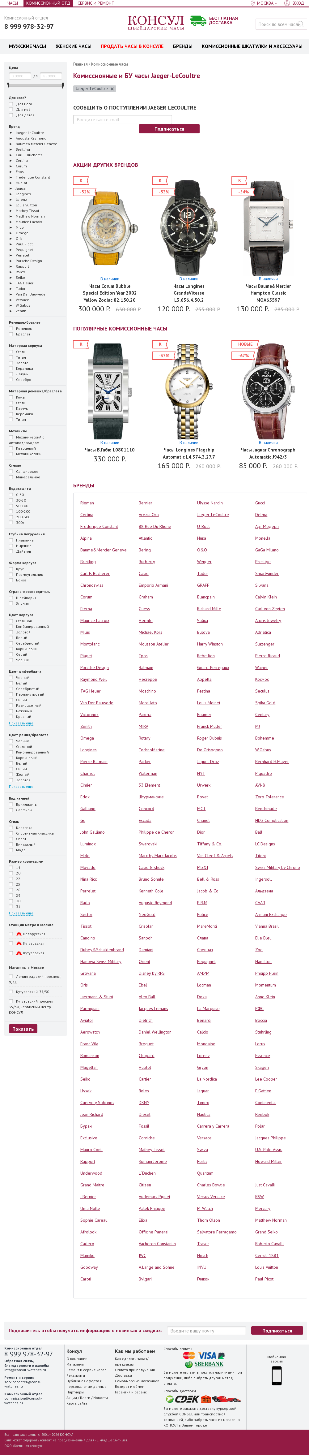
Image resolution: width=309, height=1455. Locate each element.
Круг (16, 568)
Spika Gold (265, 703)
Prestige (263, 561)
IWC (142, 1255)
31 (14, 906)
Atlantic (145, 538)
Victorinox (89, 714)
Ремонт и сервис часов (86, 1369)
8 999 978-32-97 (29, 26)
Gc (82, 820)
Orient (144, 961)
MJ (257, 726)
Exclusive (88, 1138)
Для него (20, 103)
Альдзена (264, 891)
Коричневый (23, 648)
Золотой (20, 631)
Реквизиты (75, 1375)
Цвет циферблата (25, 671)
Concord (146, 808)
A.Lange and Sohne (157, 1267)
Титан (17, 357)
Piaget (86, 655)
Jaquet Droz (208, 761)
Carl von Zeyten (270, 608)
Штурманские (151, 797)
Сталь (17, 351)
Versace (204, 1138)
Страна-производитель (29, 591)
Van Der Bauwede (96, 703)
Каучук (18, 408)
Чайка (202, 620)
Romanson (89, 1055)
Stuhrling (263, 1032)
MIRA (143, 726)
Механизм (18, 431)
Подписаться (169, 129)
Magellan (89, 1067)
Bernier (145, 503)
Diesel (144, 1114)
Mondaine (206, 1044)
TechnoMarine (152, 750)
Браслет (19, 333)
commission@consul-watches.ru (23, 1400)
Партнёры (75, 1392)
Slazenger (264, 644)
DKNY (144, 1102)
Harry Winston (210, 644)
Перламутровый (26, 694)
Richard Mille (209, 608)
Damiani (146, 949)
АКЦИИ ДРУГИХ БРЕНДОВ (105, 164)
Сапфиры (20, 809)
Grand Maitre (92, 1185)
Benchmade (266, 808)
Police (202, 914)
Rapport (87, 1161)
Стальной (20, 620)
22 (14, 878)
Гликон (203, 1279)
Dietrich (146, 1020)
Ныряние (20, 545)
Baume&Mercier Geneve (103, 550)
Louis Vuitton (266, 1267)
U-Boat (203, 526)
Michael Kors (150, 632)
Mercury (262, 1208)
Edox (85, 797)
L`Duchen (147, 1173)
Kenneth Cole (151, 891)
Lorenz (203, 1055)
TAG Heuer (90, 691)
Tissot (85, 926)
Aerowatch (90, 1032)
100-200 (19, 511)
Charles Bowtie (211, 1185)
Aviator (86, 1020)
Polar (260, 1126)
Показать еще (21, 723)
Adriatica (263, 632)
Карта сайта (76, 1403)
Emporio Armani (153, 585)
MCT (201, 808)
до (35, 75)
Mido (85, 855)
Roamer (204, 714)
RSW (259, 1196)
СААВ (260, 902)
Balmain (146, 667)
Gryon (202, 1067)
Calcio (202, 1032)
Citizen (145, 1185)
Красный (20, 716)
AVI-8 (260, 785)
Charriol (87, 773)
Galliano (87, 808)
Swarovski (148, 844)
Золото (18, 362)
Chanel (203, 820)
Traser (203, 1243)
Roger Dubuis (209, 738)
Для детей (22, 114)
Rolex (144, 1091)
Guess (144, 608)
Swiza (202, 1149)
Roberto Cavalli (269, 1243)
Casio (144, 573)
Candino (87, 938)
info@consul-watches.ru (25, 1369)
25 (14, 884)
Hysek (85, 1091)
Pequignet (206, 961)
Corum (86, 597)
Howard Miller (268, 1161)
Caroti (85, 1279)
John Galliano (92, 832)
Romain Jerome (153, 1161)
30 (14, 900)
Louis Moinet (208, 703)
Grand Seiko (266, 1232)
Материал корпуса (25, 345)
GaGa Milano (267, 550)
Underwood (91, 1173)
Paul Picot (264, 1279)
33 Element (149, 785)
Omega (87, 738)
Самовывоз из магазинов (137, 1381)
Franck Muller (209, 726)
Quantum (205, 1173)
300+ (17, 522)
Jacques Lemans (153, 1008)
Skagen (262, 1067)
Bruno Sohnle (151, 879)
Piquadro (263, 773)
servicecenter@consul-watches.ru (24, 1383)
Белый (18, 637)
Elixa (143, 1220)
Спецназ (205, 949)
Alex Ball (147, 997)
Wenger (204, 561)
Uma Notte (90, 1208)
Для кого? (17, 97)
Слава (202, 938)
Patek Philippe (152, 1208)
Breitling (88, 561)
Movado (87, 867)
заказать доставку (199, 1408)
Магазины (75, 1364)
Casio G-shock (151, 867)
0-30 (16, 494)
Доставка (123, 1375)
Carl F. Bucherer (95, 573)
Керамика (21, 368)
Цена (13, 67)
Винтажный (22, 844)
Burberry (147, 561)
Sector (86, 914)
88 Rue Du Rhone (155, 526)
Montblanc (89, 644)
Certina (86, 514)
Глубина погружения (27, 534)
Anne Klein (265, 997)
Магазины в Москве (26, 967)
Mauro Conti (91, 1149)
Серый (18, 654)
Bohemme (264, 738)
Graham (146, 597)
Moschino (147, 691)
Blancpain (206, 597)
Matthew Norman (271, 1220)
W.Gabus (263, 750)
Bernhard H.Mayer (272, 761)
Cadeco (87, 1243)
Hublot (145, 1067)
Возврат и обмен (129, 1386)
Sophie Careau (94, 1220)
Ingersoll (263, 879)
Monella (262, 538)
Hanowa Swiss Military (100, 961)
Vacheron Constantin (157, 1243)
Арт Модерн (267, 526)
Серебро (20, 379)
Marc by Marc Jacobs (158, 855)
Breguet (146, 1044)
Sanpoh (146, 938)
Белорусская (27, 933)
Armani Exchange (271, 914)
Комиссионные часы (109, 64)
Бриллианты (23, 804)
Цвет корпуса (21, 614)
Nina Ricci (89, 879)
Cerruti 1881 (267, 1255)
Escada (145, 820)
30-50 (17, 500)
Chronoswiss (91, 585)
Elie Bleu (263, 938)
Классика (20, 827)
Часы (12, 3)
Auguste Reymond (155, 902)
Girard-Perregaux (213, 667)
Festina (203, 691)
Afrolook (88, 1232)
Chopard (146, 1055)
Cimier (86, 785)
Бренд (14, 126)
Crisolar (146, 926)
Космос (262, 679)
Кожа (17, 397)
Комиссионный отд (48, 3)
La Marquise (208, 1008)
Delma (261, 514)
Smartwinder (267, 573)
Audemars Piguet (154, 1196)
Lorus (260, 1044)
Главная (80, 64)
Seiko (85, 1079)
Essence (262, 1055)
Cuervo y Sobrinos (97, 1102)
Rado (85, 902)
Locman (204, 985)
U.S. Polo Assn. (268, 1149)
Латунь (18, 373)
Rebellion (206, 655)
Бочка (17, 579)
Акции (71, 1397)
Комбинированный (29, 626)
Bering (145, 550)
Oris (84, 985)
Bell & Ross (208, 879)
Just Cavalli (265, 1185)
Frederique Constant (99, 526)
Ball (258, 832)
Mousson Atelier (154, 644)
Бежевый (20, 710)
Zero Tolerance (269, 797)
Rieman (87, 503)
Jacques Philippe (270, 1138)
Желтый (19, 774)
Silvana (262, 585)
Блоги (85, 1397)
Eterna (86, 608)
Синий (18, 699)
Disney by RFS (152, 973)
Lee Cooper (266, 1079)
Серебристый (24, 643)
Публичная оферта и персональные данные (86, 1384)
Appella (204, 679)
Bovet (202, 797)
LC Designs (265, 844)
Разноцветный (25, 705)
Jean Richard (91, 1114)
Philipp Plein (266, 973)
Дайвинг (20, 551)
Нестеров (148, 679)
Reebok (262, 1114)
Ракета (145, 714)
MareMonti (207, 926)
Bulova (203, 632)
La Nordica (207, 1079)
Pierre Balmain (94, 761)
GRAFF (203, 585)
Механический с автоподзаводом (26, 439)
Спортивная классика (31, 833)
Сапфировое (23, 471)
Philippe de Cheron (157, 832)
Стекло (15, 465)
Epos (143, 655)
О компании (76, 1358)
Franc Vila (89, 1044)
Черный (19, 659)
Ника (201, 538)
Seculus (262, 691)
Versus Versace (211, 1196)
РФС (259, 1008)
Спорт (17, 838)
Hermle (146, 620)
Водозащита (20, 488)
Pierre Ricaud (267, 655)
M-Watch (205, 1208)
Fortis (202, 1161)
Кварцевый (22, 448)
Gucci (260, 503)
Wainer (261, 667)
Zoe (259, 949)
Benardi (204, 1020)
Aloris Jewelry (268, 620)
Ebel (143, 985)
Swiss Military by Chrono (277, 867)
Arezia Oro (149, 514)
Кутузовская (26, 943)
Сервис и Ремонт (96, 3)
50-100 (18, 505)
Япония (19, 603)
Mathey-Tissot (152, 1149)
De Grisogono (210, 750)
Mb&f (202, 867)
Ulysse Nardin (210, 503)
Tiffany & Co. (209, 844)
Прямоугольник (26, 574)
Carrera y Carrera (213, 1126)
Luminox (88, 844)
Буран (86, 1126)
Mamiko (87, 1255)
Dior (201, 832)
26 (14, 889)
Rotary (144, 738)
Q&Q (202, 550)
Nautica (203, 1114)
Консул (156, 23)
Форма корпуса (22, 562)
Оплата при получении (135, 1369)
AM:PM (203, 973)
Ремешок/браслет (25, 322)
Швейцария (22, 597)
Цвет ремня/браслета (29, 734)
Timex (203, 1102)
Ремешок (20, 328)
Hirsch (202, 1255)
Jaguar (203, 1091)
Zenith (86, 726)
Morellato (148, 703)
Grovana (88, 973)
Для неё (20, 109)
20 (14, 872)
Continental (265, 1102)
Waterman (148, 773)
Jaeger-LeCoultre (95, 88)
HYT (201, 773)
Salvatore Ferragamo (217, 1232)
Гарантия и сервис (131, 1392)
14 (14, 867)
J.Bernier (88, 1196)
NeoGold (147, 914)
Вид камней (19, 798)
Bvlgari (145, 1279)
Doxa (202, 997)
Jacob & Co (207, 891)
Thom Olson (208, 1220)
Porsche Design (94, 667)
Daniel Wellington (155, 1032)
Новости (100, 1397)
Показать (23, 1029)
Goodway (89, 1267)
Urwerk (203, 785)
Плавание (21, 540)
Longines (88, 750)
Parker (145, 761)
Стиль (14, 821)
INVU (201, 1267)
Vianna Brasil (267, 926)
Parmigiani (89, 1008)
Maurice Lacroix (94, 620)
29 (14, 895)
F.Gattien (263, 1091)
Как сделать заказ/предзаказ (131, 1361)
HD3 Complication (271, 820)
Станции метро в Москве (31, 924)
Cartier (145, 1079)
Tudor (202, 573)
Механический (25, 453)
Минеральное (24, 476)
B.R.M (202, 902)
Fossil (144, 1126)
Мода (17, 849)
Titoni (260, 855)
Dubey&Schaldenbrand (102, 949)
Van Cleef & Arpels (215, 855)
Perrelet (87, 891)
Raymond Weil (93, 679)
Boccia (261, 1020)
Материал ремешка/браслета (35, 391)
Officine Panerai (153, 1232)
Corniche (147, 1138)
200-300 (19, 516)
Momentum (265, 985)
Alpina (86, 538)
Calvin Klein (266, 597)
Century (262, 714)
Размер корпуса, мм (26, 861)
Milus (85, 632)
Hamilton (263, 961)
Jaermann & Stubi (96, 997)
